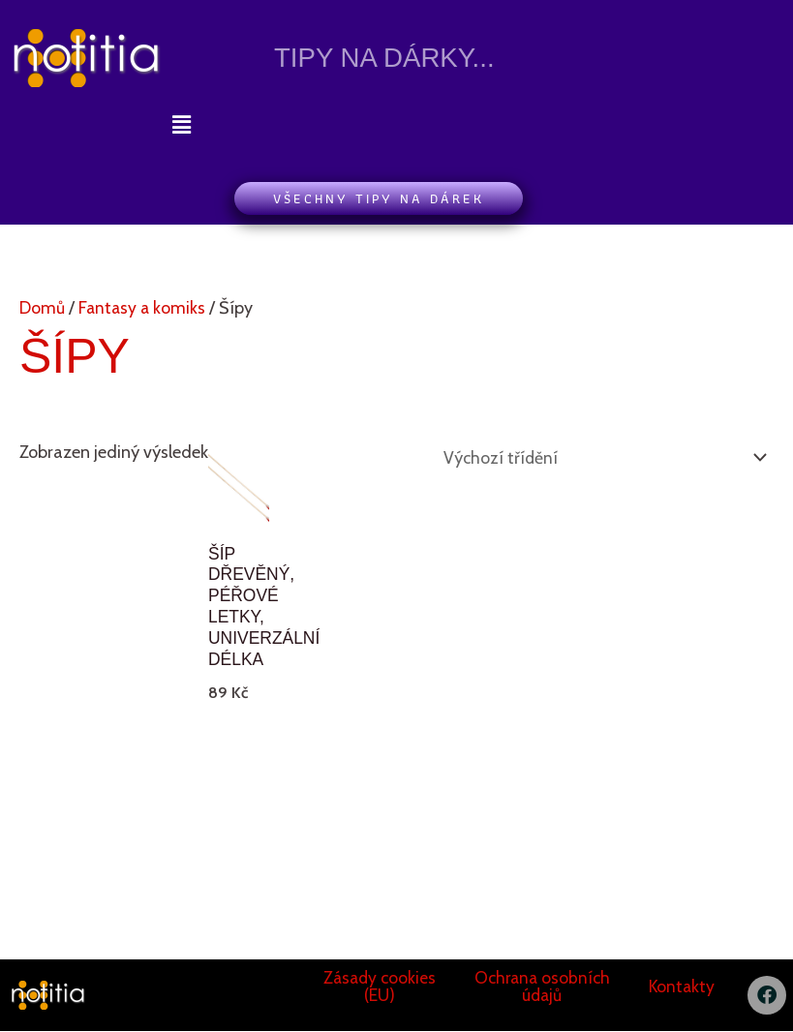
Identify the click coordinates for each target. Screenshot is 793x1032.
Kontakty (682, 987)
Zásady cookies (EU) (379, 987)
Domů (42, 308)
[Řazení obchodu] (598, 457)
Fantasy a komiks (143, 308)
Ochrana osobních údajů (542, 987)
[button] (181, 124)
